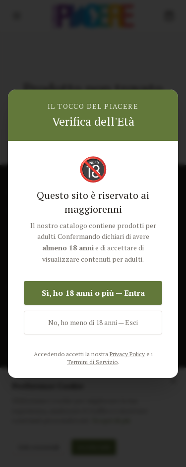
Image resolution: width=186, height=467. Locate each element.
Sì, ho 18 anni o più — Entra (93, 292)
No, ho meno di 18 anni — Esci (93, 322)
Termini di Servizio (92, 362)
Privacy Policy (127, 354)
